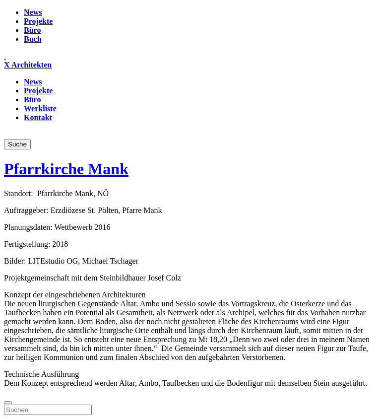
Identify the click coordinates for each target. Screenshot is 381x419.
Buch (33, 39)
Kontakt (38, 117)
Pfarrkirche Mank (66, 169)
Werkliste (40, 108)
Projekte (38, 21)
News (33, 12)
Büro (32, 30)
